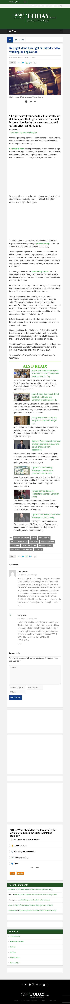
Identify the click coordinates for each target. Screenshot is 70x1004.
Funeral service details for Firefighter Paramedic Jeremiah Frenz (45, 494)
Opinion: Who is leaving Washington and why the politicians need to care (42, 470)
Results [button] (20, 873)
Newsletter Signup (15, 936)
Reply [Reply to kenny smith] (19, 644)
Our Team (13, 952)
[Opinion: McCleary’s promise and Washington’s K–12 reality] (22, 517)
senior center (42, 545)
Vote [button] (12, 873)
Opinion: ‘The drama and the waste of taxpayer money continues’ (34, 905)
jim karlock (11, 889)
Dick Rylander (12, 910)
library (40, 538)
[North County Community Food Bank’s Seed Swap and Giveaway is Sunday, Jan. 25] (22, 397)
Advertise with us (15, 958)
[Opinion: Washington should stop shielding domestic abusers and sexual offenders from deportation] (22, 444)
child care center (15, 545)
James (10, 905)
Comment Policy (14, 963)
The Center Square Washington (19, 542)
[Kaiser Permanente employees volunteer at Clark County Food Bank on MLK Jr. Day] (22, 373)
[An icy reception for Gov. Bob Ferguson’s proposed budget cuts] (22, 420)
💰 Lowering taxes (19, 846)
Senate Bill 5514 (34, 542)
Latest (34, 545)
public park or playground (47, 542)
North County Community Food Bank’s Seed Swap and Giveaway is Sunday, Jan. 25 (45, 397)
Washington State (27, 549)
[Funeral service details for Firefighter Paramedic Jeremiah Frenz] (22, 494)
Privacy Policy (52, 1000)
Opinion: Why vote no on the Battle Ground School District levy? (38, 910)
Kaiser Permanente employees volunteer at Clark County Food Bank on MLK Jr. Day (45, 373)
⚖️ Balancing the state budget (23, 851)
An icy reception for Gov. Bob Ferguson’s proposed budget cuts (44, 420)
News (22, 40)
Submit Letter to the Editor (17, 942)
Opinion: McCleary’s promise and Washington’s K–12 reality (34, 889)
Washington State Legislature (21, 538)
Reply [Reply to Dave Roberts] (19, 606)
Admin (43, 1000)
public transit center (16, 549)
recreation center (26, 545)
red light (34, 538)
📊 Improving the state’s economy (25, 839)
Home (16, 40)
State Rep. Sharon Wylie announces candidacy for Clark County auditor (35, 895)
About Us (12, 947)
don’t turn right (38, 549)
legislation (46, 538)
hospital (50, 545)
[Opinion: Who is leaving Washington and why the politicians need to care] (22, 470)
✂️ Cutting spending (19, 857)
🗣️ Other (15, 864)
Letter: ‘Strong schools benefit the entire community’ (35, 900)
